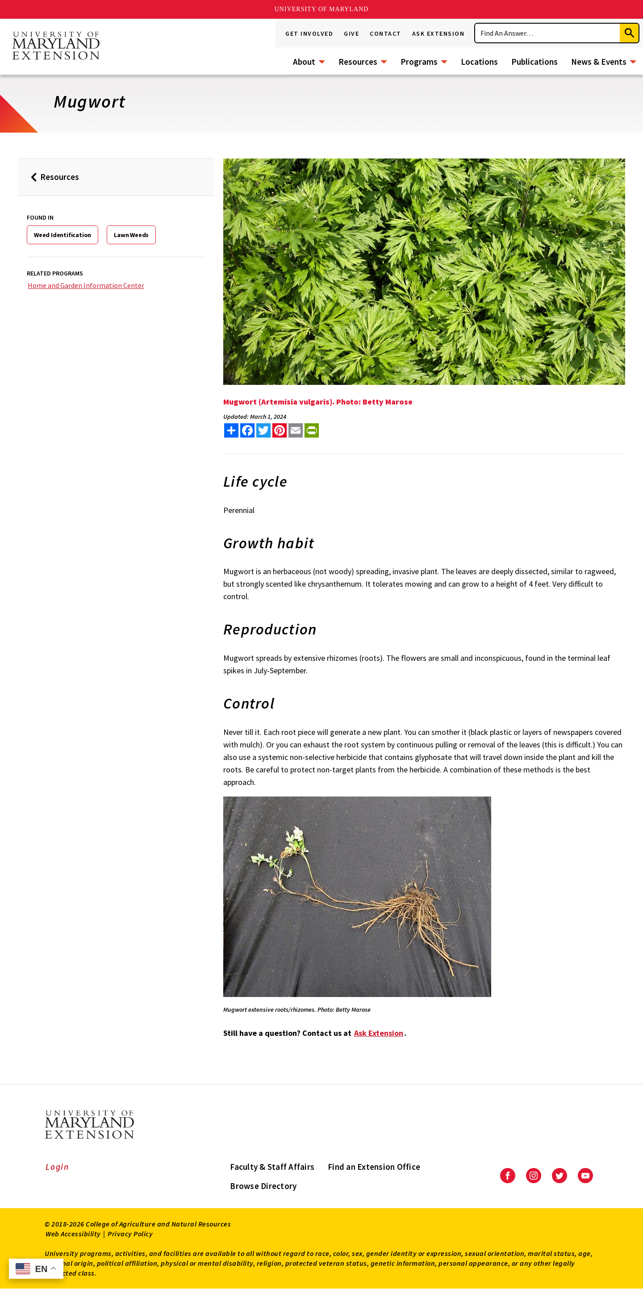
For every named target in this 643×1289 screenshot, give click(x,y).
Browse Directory (263, 1186)
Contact (385, 33)
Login (57, 1166)
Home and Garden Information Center (86, 285)
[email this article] (296, 430)
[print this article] (312, 430)
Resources (357, 61)
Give (351, 33)
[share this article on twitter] (263, 430)
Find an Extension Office (374, 1166)
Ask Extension (438, 33)
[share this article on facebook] (247, 430)
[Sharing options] (231, 430)
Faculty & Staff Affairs (272, 1166)
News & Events (598, 61)
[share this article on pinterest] (279, 430)
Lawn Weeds (131, 235)
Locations (479, 61)
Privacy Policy (130, 1233)
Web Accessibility (73, 1233)
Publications (534, 61)
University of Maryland (322, 9)
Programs (419, 61)
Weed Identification (62, 235)
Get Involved (309, 33)
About (304, 61)
